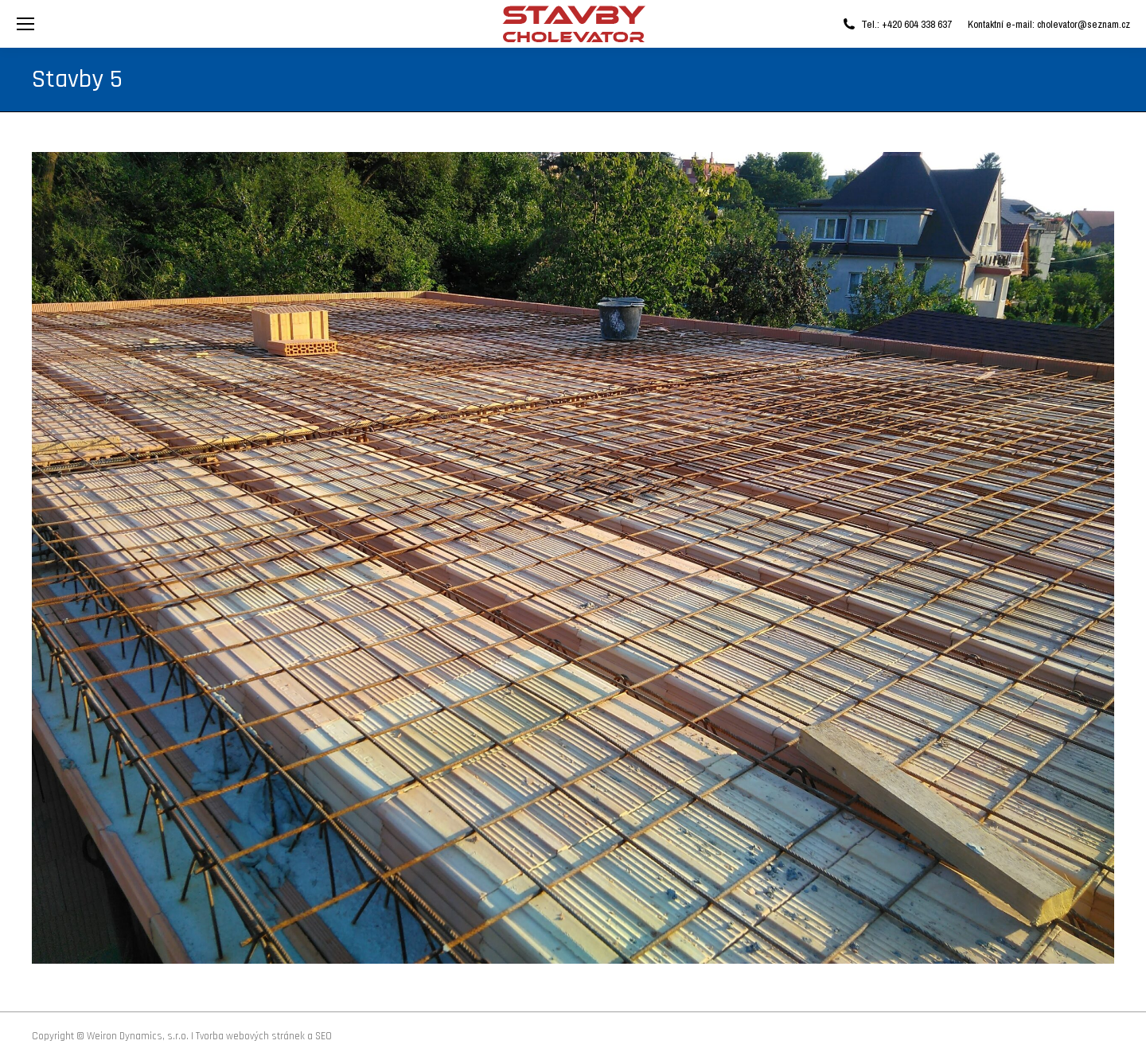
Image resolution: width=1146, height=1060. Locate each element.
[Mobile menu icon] (25, 23)
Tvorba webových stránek (250, 1036)
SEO (323, 1036)
